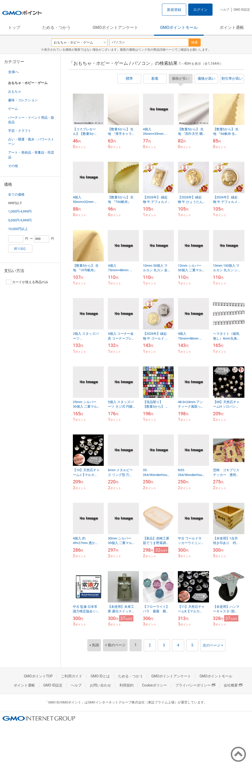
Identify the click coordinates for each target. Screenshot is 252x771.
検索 (194, 42)
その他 (13, 166)
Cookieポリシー (154, 685)
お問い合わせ (100, 685)
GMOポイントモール (179, 27)
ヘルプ (224, 9)
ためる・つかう (56, 27)
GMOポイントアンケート (115, 27)
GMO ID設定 (242, 9)
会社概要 (233, 685)
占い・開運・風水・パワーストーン (31, 141)
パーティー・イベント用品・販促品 (31, 120)
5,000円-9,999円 (20, 220)
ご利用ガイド (71, 676)
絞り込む (20, 248)
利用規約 (126, 685)
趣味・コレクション (23, 100)
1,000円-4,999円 (20, 211)
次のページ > (213, 645)
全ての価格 (16, 194)
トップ (14, 27)
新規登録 (174, 10)
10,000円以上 (18, 229)
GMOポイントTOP (38, 676)
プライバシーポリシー (195, 685)
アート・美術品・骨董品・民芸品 (31, 155)
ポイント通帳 (232, 27)
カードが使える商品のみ (27, 282)
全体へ (13, 72)
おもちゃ (14, 91)
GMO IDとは (100, 676)
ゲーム (13, 109)
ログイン (200, 10)
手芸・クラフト (19, 131)
